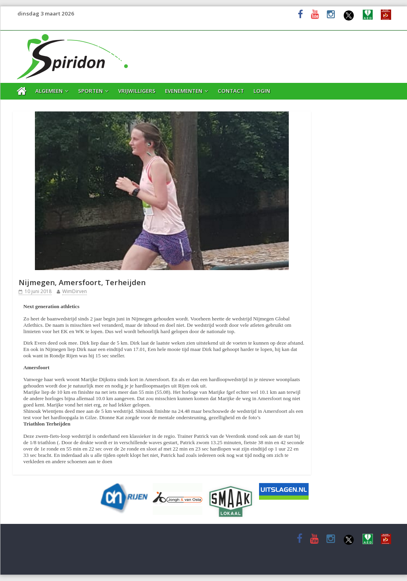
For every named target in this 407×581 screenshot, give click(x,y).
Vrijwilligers (137, 90)
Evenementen (183, 90)
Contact (231, 90)
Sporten (90, 90)
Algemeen (49, 90)
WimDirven (74, 291)
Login (261, 90)
